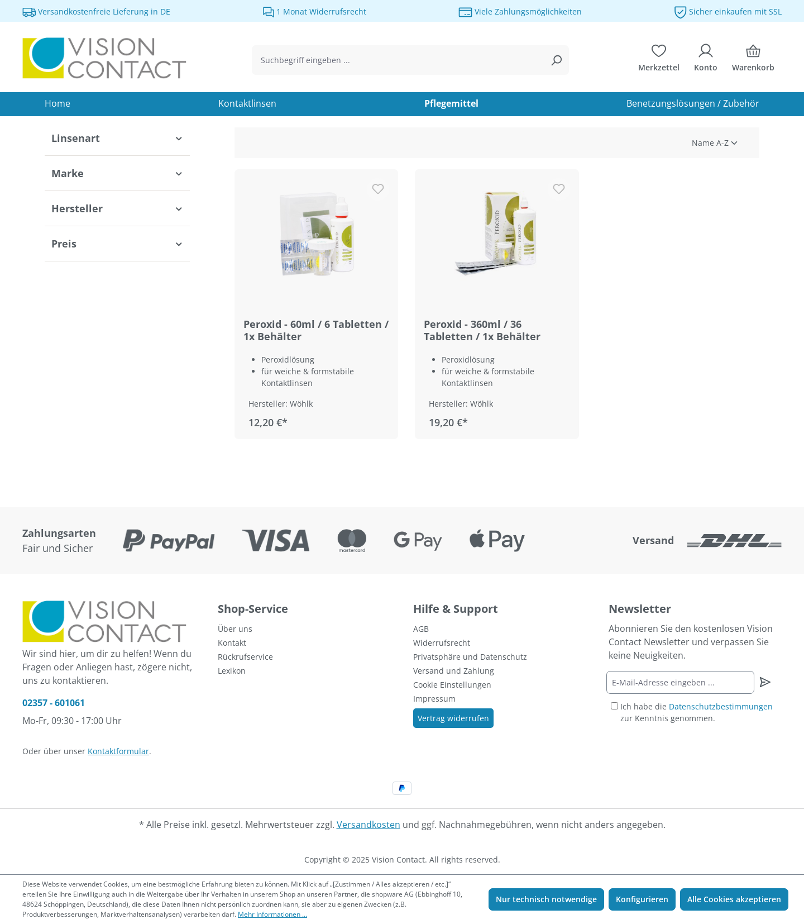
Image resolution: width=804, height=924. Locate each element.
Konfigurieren (642, 899)
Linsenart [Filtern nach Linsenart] (117, 138)
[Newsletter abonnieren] (764, 682)
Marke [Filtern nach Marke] (117, 173)
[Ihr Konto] (706, 60)
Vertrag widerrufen (453, 718)
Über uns (235, 628)
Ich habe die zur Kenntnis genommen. (696, 712)
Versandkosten (368, 824)
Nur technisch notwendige (546, 899)
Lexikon (232, 670)
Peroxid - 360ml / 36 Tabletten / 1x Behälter (482, 330)
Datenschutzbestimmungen (721, 706)
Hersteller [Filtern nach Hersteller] (117, 208)
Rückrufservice (245, 656)
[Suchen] (556, 60)
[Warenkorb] (753, 60)
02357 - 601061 (53, 703)
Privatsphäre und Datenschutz (470, 656)
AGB (421, 628)
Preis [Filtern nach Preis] (117, 243)
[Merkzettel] (659, 60)
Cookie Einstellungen (452, 684)
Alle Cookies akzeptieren (734, 899)
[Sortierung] (671, 143)
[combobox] (398, 60)
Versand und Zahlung (453, 670)
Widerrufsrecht (441, 642)
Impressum (434, 698)
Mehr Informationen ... (272, 914)
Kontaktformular (118, 751)
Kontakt (232, 642)
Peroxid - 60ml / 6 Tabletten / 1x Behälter (316, 330)
